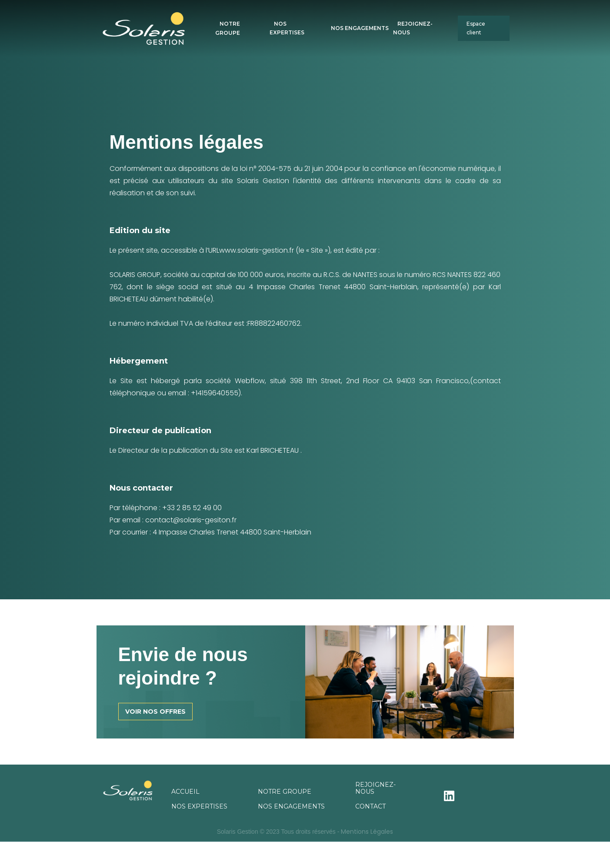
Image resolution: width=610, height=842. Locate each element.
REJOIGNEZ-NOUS (413, 28)
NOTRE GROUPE (227, 28)
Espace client (476, 28)
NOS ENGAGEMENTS (360, 28)
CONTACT (370, 806)
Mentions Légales (367, 831)
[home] (158, 28)
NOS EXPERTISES (287, 28)
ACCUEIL (185, 791)
